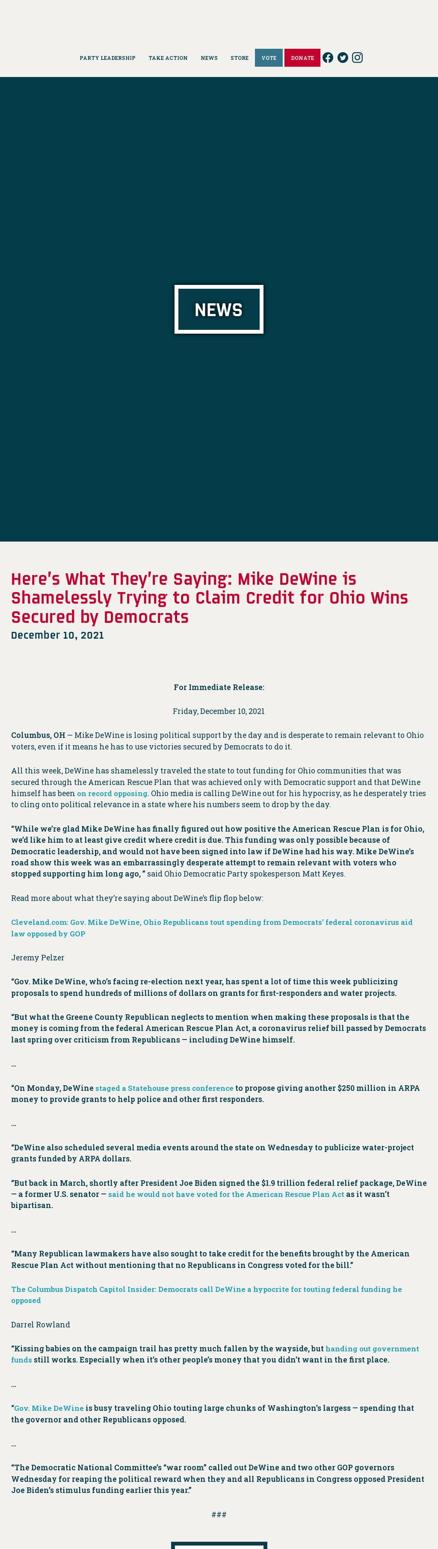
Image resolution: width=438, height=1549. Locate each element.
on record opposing (114, 793)
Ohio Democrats (219, 19)
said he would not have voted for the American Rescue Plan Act (232, 1194)
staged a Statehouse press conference (167, 1088)
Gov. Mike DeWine (50, 1408)
